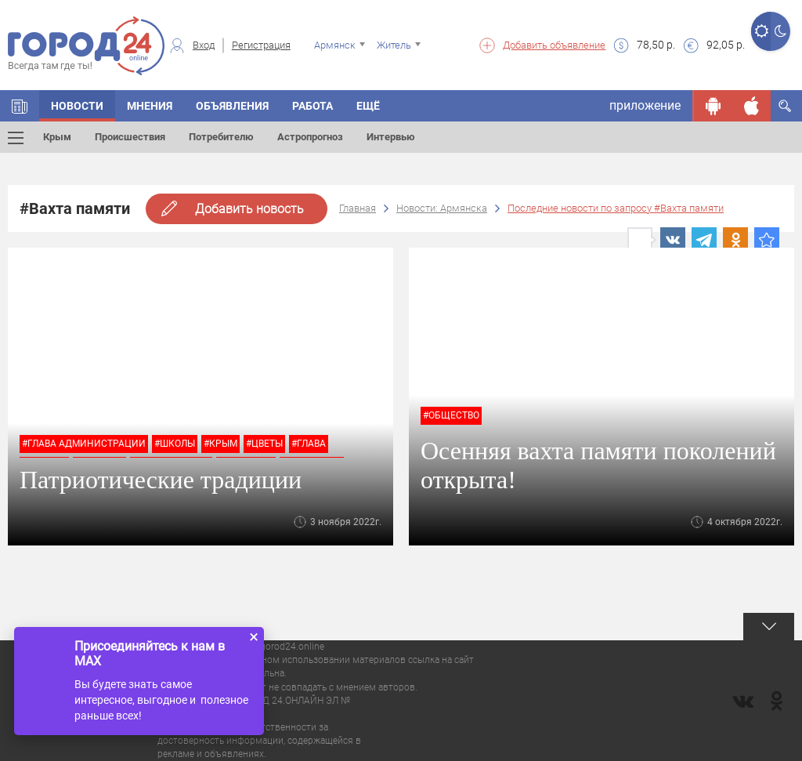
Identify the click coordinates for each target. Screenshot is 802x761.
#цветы (264, 443)
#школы (174, 443)
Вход (204, 45)
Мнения (149, 106)
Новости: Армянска (441, 208)
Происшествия (130, 137)
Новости (77, 106)
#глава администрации (84, 443)
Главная (357, 208)
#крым (220, 443)
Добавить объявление (554, 45)
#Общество (451, 415)
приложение (645, 105)
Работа (312, 106)
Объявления (232, 106)
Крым (57, 137)
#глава (308, 443)
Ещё (368, 106)
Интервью (391, 137)
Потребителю (221, 137)
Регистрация (261, 45)
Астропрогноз (310, 137)
